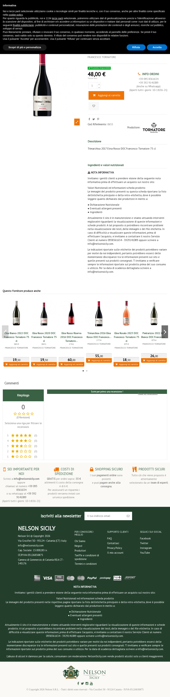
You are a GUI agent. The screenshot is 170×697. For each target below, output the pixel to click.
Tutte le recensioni (147, 393)
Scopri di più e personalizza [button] (24, 47)
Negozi (78, 545)
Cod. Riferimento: (97, 124)
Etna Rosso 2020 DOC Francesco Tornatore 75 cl (44, 337)
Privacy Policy (114, 548)
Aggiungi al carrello (106, 95)
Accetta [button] (157, 47)
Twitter (144, 543)
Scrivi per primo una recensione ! (107, 391)
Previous (5, 331)
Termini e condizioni (86, 563)
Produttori (80, 550)
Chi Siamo (80, 541)
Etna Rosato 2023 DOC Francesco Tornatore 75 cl (126, 337)
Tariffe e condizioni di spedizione (87, 557)
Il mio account (115, 552)
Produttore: (133, 127)
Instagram (146, 548)
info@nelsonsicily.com (26, 478)
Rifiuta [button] (136, 47)
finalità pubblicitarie (23, 25)
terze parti (57, 18)
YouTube (145, 552)
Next (165, 331)
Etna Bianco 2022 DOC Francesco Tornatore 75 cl (16, 337)
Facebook (145, 538)
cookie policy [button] (16, 14)
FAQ (109, 538)
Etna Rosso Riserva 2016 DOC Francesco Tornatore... (71, 337)
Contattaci (113, 543)
